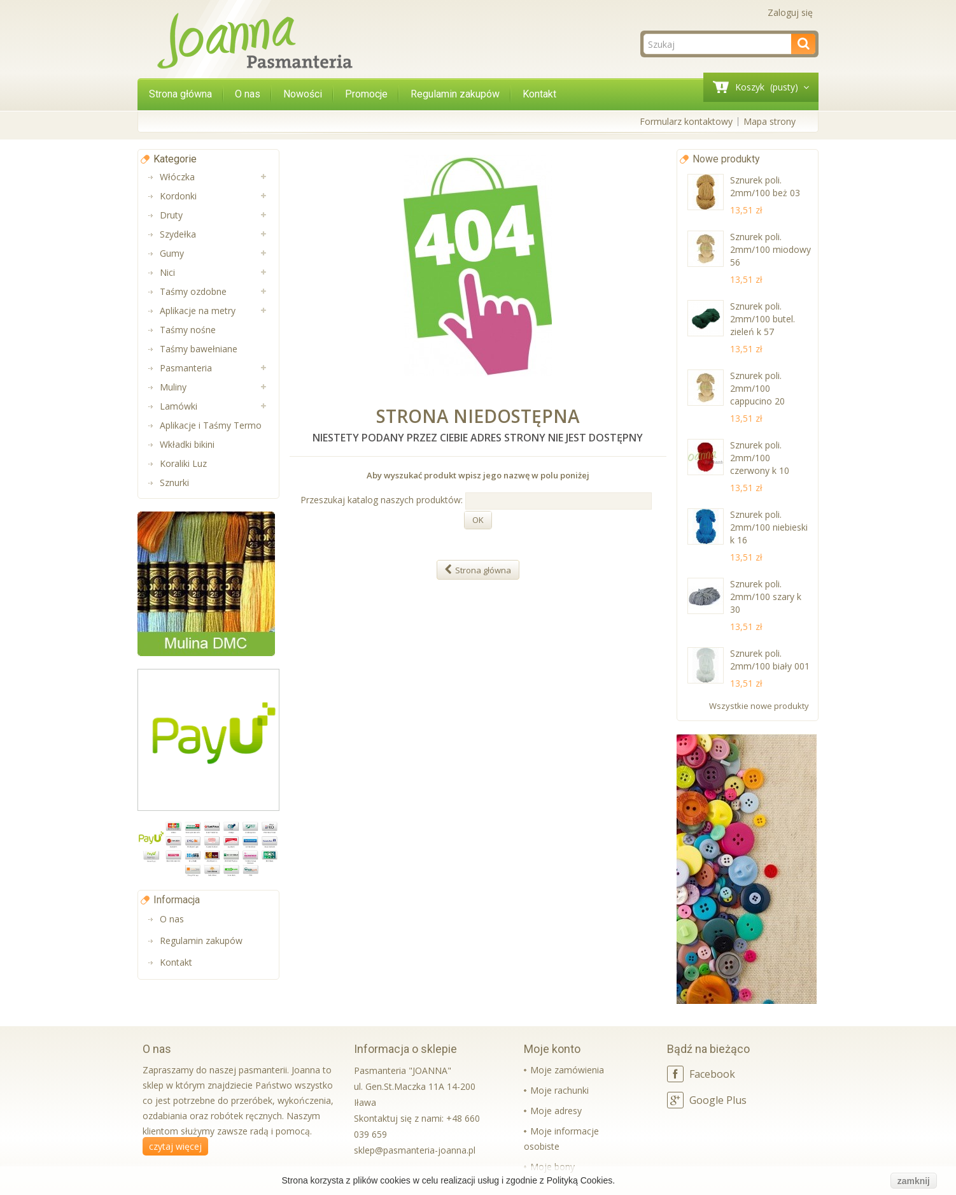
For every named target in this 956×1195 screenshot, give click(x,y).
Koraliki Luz (183, 463)
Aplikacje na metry (197, 310)
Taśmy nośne (188, 330)
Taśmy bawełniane (198, 349)
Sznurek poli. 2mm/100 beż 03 (765, 186)
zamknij (913, 1181)
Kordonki (178, 196)
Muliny (173, 387)
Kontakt (539, 94)
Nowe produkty (726, 159)
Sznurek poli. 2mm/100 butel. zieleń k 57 (762, 319)
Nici (167, 272)
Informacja (176, 900)
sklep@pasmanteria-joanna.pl (414, 1150)
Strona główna (180, 94)
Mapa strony (769, 121)
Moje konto (552, 1048)
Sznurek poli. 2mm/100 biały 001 (770, 659)
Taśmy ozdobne (193, 291)
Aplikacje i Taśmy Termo (211, 425)
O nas (247, 94)
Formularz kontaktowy (686, 121)
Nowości (302, 94)
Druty (171, 215)
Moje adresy (556, 1111)
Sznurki (174, 482)
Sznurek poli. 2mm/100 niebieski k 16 (769, 527)
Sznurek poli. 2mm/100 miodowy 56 (770, 249)
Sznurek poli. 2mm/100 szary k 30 (765, 596)
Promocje (366, 94)
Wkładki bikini (187, 444)
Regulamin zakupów (455, 94)
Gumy (172, 253)
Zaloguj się (790, 12)
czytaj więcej (175, 1146)
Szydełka (178, 234)
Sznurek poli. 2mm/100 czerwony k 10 (759, 457)
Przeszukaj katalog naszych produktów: (381, 500)
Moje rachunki (559, 1090)
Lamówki (178, 406)
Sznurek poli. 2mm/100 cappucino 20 (757, 388)
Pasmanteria (186, 368)
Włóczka (177, 177)
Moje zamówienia (567, 1070)
